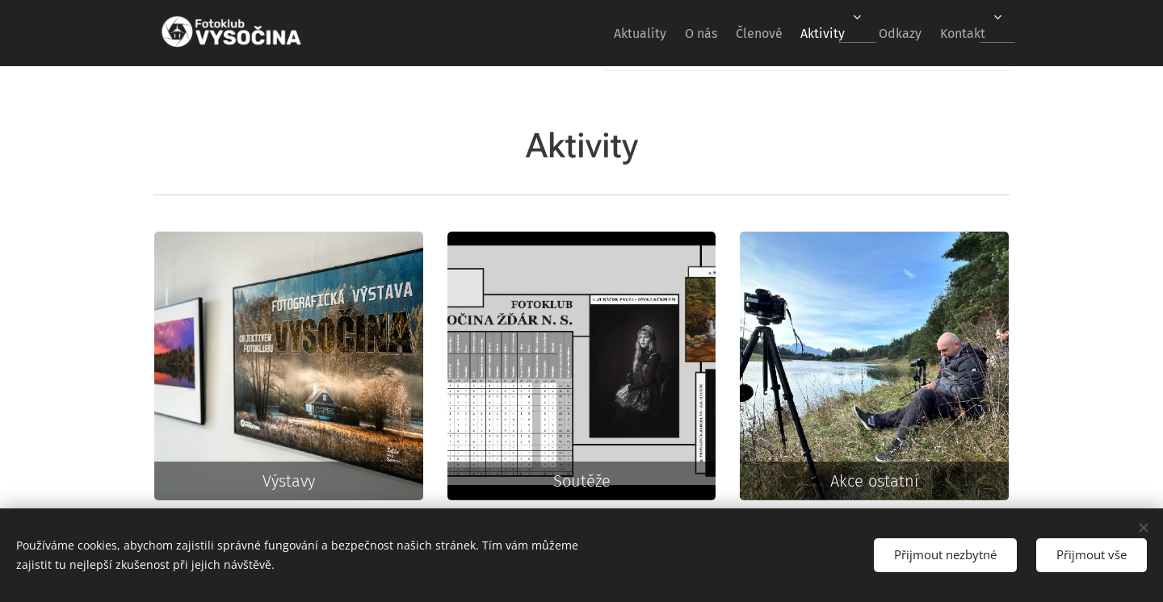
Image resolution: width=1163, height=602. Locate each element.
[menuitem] (589, 33)
